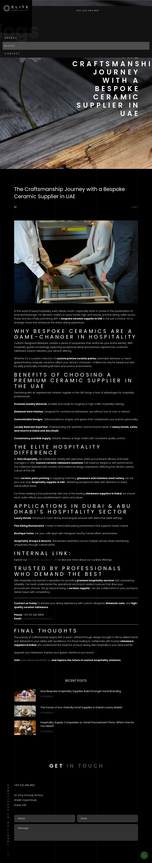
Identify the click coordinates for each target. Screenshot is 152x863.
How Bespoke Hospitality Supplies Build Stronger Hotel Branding (80, 691)
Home (9, 14)
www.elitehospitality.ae (35, 660)
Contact (12, 53)
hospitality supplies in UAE (43, 559)
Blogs (10, 45)
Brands (11, 37)
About (10, 22)
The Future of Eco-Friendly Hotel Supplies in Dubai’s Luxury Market (81, 707)
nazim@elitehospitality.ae (37, 618)
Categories (15, 29)
